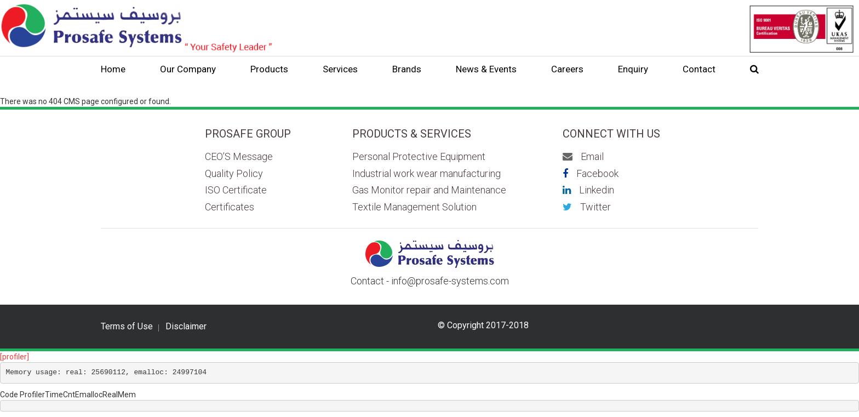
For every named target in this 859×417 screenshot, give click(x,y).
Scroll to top (814, 386)
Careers (567, 69)
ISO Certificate (236, 190)
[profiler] (14, 356)
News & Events (486, 69)
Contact (699, 69)
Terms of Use (127, 326)
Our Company (188, 69)
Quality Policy (234, 173)
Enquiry (633, 69)
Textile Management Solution (414, 207)
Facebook (591, 173)
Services (340, 69)
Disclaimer (186, 326)
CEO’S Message (239, 156)
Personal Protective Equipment (418, 156)
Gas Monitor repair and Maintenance (429, 190)
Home (113, 69)
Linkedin (588, 190)
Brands (406, 69)
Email (583, 156)
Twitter (587, 207)
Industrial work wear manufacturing (426, 173)
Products (269, 69)
